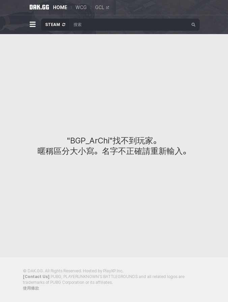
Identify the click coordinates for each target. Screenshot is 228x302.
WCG (81, 7)
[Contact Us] (36, 276)
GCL (102, 7)
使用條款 (31, 288)
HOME (60, 7)
